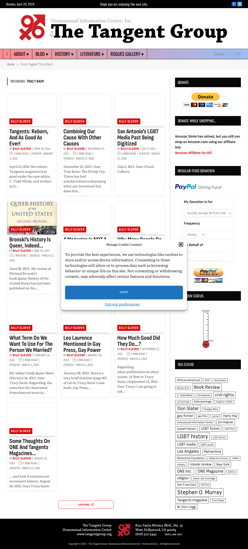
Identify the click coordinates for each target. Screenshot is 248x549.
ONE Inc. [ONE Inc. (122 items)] (185, 471)
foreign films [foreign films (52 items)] (211, 409)
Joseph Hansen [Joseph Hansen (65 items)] (186, 429)
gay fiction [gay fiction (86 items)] (185, 415)
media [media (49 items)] (235, 458)
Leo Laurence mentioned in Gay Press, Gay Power (82, 344)
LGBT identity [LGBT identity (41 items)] (219, 437)
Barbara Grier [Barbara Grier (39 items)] (183, 388)
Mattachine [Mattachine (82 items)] (212, 451)
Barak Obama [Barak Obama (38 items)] (220, 380)
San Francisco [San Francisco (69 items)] (186, 485)
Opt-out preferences (122, 304)
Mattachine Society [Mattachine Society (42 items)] (218, 458)
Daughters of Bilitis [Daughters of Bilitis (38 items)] (224, 401)
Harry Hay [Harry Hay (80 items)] (230, 416)
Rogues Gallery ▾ (127, 53)
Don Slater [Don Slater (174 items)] (188, 408)
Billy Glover (21, 121)
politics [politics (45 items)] (232, 471)
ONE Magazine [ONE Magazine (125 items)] (210, 471)
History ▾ (64, 53)
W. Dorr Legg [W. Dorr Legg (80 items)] (186, 507)
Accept (124, 292)
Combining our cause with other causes (82, 137)
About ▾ (21, 53)
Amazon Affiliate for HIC (193, 153)
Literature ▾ (92, 53)
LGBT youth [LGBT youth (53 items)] (207, 444)
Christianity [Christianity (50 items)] (203, 395)
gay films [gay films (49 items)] (203, 416)
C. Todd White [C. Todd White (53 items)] (185, 395)
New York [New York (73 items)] (223, 464)
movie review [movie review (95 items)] (201, 464)
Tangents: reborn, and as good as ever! (28, 137)
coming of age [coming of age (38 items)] (183, 401)
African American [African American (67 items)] (188, 380)
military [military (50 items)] (181, 464)
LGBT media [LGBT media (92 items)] (186, 444)
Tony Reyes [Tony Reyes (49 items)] (218, 500)
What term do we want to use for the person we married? (31, 344)
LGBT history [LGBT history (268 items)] (192, 436)
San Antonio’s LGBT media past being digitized (138, 137)
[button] (181, 245)
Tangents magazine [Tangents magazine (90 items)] (192, 500)
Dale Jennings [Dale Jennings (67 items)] (203, 402)
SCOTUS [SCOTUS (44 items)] (205, 484)
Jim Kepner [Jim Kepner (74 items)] (225, 422)
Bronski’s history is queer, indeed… (30, 243)
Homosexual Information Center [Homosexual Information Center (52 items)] (195, 422)
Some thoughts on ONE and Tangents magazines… (29, 447)
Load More (86, 504)
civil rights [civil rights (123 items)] (224, 395)
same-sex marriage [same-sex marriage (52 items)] (204, 478)
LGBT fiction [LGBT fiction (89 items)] (210, 428)
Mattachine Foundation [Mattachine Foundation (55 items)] (190, 458)
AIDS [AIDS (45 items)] (207, 380)
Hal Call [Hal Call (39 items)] (215, 416)
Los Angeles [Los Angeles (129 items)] (188, 451)
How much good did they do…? (138, 341)
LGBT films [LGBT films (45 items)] (229, 429)
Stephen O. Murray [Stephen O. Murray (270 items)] (199, 492)
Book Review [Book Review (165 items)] (207, 387)
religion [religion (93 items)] (183, 478)
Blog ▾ (42, 53)
